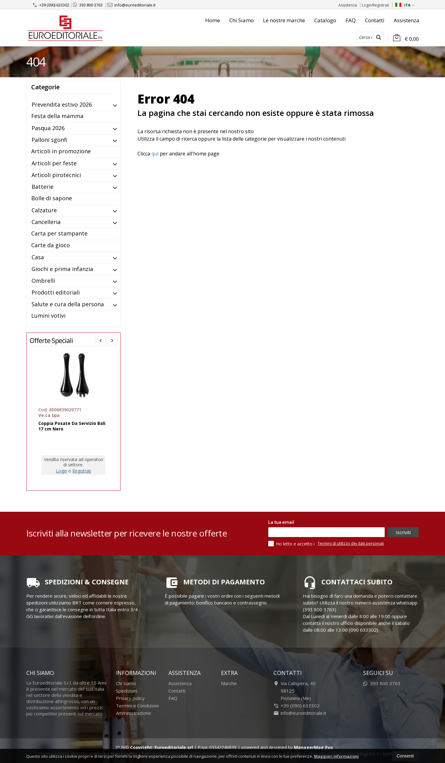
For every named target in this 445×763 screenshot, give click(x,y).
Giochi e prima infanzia (62, 269)
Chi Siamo (241, 20)
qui (155, 153)
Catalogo (325, 20)
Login (61, 471)
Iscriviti (403, 532)
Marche (229, 683)
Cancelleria (46, 222)
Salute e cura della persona (68, 304)
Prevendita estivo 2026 (62, 104)
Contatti (374, 20)
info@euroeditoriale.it (131, 5)
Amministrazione (133, 713)
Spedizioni (126, 691)
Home (212, 20)
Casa (38, 257)
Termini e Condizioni (137, 705)
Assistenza (347, 5)
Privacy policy (130, 698)
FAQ (350, 20)
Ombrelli (43, 280)
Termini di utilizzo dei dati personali (351, 543)
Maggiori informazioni (336, 756)
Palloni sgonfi (49, 139)
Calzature (44, 210)
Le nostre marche (284, 20)
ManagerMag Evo (313, 747)
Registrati (81, 471)
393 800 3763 (88, 5)
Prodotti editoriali (56, 292)
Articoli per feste (54, 163)
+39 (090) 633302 (50, 5)
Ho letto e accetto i (292, 543)
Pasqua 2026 (48, 128)
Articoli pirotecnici (56, 175)
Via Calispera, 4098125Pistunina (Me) (294, 690)
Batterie (42, 186)
